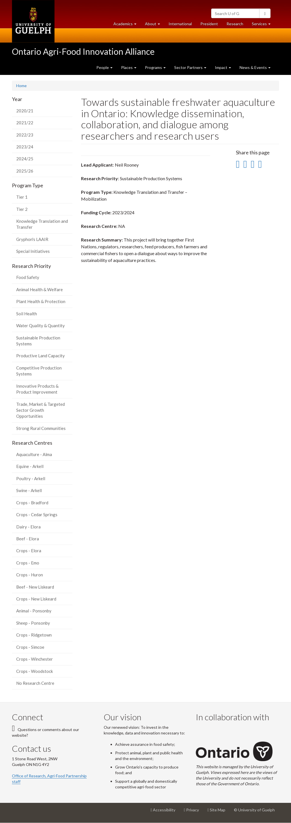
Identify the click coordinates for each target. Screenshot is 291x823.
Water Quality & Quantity (40, 325)
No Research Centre (35, 683)
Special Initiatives (33, 251)
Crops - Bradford (32, 502)
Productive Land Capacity (40, 355)
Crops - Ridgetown (34, 634)
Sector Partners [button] (190, 67)
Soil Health (26, 313)
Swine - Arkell (29, 490)
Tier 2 (22, 209)
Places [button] (128, 67)
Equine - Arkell (29, 466)
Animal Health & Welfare (39, 289)
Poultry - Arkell (30, 478)
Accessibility (165, 812)
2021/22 (24, 122)
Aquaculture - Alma (34, 454)
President (209, 23)
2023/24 (24, 146)
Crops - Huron (29, 574)
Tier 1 (22, 197)
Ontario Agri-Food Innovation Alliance (83, 51)
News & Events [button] (255, 67)
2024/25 (24, 158)
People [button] (104, 67)
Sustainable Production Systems (38, 340)
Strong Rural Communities (41, 428)
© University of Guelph (254, 809)
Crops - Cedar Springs (36, 514)
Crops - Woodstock (34, 671)
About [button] (154, 25)
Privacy (193, 812)
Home (21, 85)
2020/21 (24, 110)
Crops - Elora (28, 550)
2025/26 (24, 170)
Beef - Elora (27, 538)
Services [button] (263, 25)
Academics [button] (127, 25)
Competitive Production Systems (39, 370)
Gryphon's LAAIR (32, 239)
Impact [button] (223, 67)
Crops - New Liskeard (36, 598)
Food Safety (27, 277)
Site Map (218, 812)
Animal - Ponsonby (33, 610)
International (180, 23)
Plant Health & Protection (40, 301)
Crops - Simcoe (30, 647)
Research (237, 25)
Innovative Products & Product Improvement (37, 388)
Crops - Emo (27, 562)
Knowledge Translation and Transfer (42, 224)
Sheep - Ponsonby (33, 622)
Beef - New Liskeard (35, 586)
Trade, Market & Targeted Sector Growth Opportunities (40, 410)
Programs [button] (155, 67)
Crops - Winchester (34, 659)
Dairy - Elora (28, 526)
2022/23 (24, 134)
